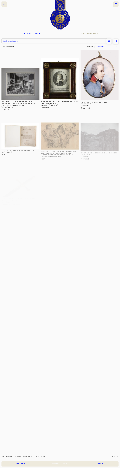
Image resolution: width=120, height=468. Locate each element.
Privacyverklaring (24, 456)
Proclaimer (6, 456)
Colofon (40, 456)
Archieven (90, 33)
